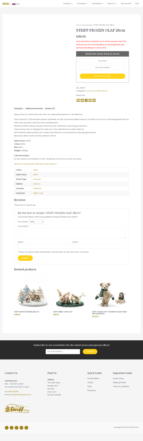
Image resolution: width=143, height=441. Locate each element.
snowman (37, 185)
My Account (126, 5)
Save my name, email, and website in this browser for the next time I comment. (54, 259)
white (35, 175)
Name (21, 248)
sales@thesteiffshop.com (20, 402)
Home (78, 29)
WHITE (35, 180)
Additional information (36, 114)
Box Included (88, 29)
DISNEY (36, 199)
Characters (97, 5)
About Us (111, 5)
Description (19, 114)
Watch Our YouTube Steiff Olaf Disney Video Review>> (37, 169)
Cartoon (37, 189)
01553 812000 (13, 399)
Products (67, 5)
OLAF (42, 199)
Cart (137, 5)
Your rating (23, 228)
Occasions (81, 5)
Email (75, 248)
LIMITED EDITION (103, 96)
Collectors (37, 194)
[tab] (19, 114)
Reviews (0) (53, 114)
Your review (23, 232)
